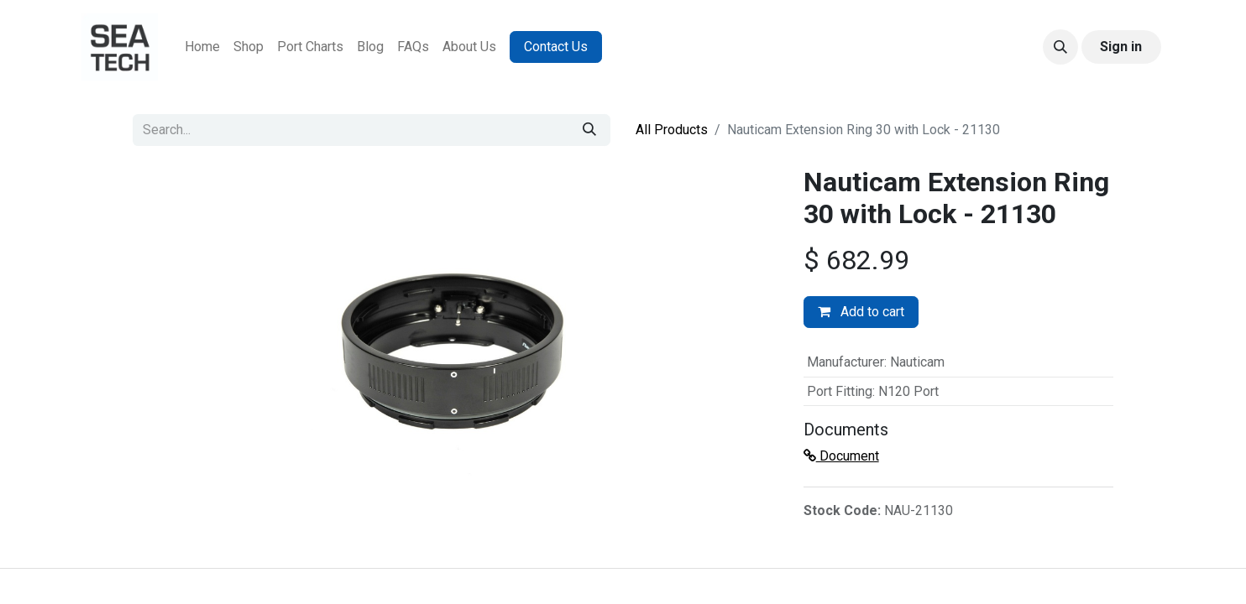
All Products (672, 130)
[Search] (589, 130)
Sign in (1121, 47)
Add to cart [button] (861, 312)
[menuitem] (202, 47)
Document (841, 456)
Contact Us (556, 47)
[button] (1060, 47)
